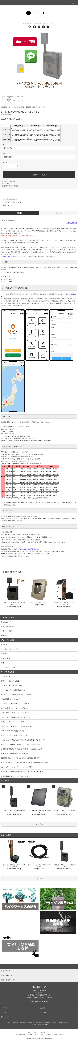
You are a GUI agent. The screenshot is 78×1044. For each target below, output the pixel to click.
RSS (43, 1024)
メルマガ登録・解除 (35, 1024)
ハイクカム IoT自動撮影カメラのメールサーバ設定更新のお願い (23, 772)
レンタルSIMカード (21, 96)
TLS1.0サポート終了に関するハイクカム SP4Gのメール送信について (24, 762)
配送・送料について (29, 1022)
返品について (6, 183)
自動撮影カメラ (10, 96)
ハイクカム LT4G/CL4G (24, 249)
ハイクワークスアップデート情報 (12, 722)
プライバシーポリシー (64, 1022)
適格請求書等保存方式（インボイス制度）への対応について (21, 749)
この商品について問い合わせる (10, 202)
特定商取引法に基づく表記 (10, 186)
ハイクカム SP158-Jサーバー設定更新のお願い (17, 726)
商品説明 (19, 213)
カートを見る (43, 1012)
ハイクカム (9, 97)
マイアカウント (5, 1008)
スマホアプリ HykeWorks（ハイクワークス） (16, 703)
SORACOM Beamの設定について (12, 731)
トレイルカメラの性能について (11, 685)
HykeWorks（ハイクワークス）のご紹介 (14, 713)
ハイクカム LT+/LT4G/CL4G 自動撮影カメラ (14, 228)
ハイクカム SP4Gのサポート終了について (15, 735)
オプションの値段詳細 (8, 181)
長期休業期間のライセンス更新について (14, 776)
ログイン (3, 1012)
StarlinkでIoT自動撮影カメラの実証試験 (14, 753)
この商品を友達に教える (8, 199)
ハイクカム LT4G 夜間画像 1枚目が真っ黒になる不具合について (23, 740)
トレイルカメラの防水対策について (13, 690)
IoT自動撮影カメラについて (10, 699)
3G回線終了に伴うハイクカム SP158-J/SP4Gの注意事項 (20, 758)
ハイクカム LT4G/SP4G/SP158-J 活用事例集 (16, 694)
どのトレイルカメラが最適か (11, 681)
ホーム (3, 96)
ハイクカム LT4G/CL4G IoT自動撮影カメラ (35, 231)
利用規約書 (8, 233)
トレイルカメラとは (8, 676)
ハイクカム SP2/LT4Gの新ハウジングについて (17, 717)
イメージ (58, 213)
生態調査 (9, 99)
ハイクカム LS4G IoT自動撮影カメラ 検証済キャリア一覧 (20, 744)
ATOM (46, 1024)
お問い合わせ (4, 1017)
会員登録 (42, 1008)
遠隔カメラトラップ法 (18, 101)
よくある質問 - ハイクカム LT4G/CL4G (14, 708)
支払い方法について (18, 1022)
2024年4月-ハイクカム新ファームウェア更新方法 (18, 767)
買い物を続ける (6, 205)
